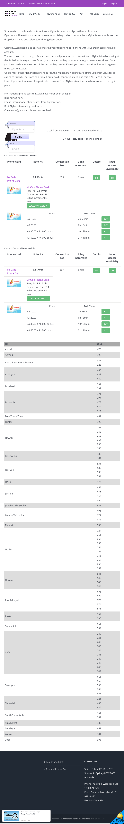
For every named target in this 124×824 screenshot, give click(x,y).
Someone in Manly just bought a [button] (31, 813)
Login (104, 3)
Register (113, 3)
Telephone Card (54, 762)
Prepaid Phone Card (57, 769)
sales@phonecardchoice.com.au (41, 3)
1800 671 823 (18, 3)
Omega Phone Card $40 (28, 814)
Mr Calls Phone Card (38, 187)
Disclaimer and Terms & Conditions (75, 818)
